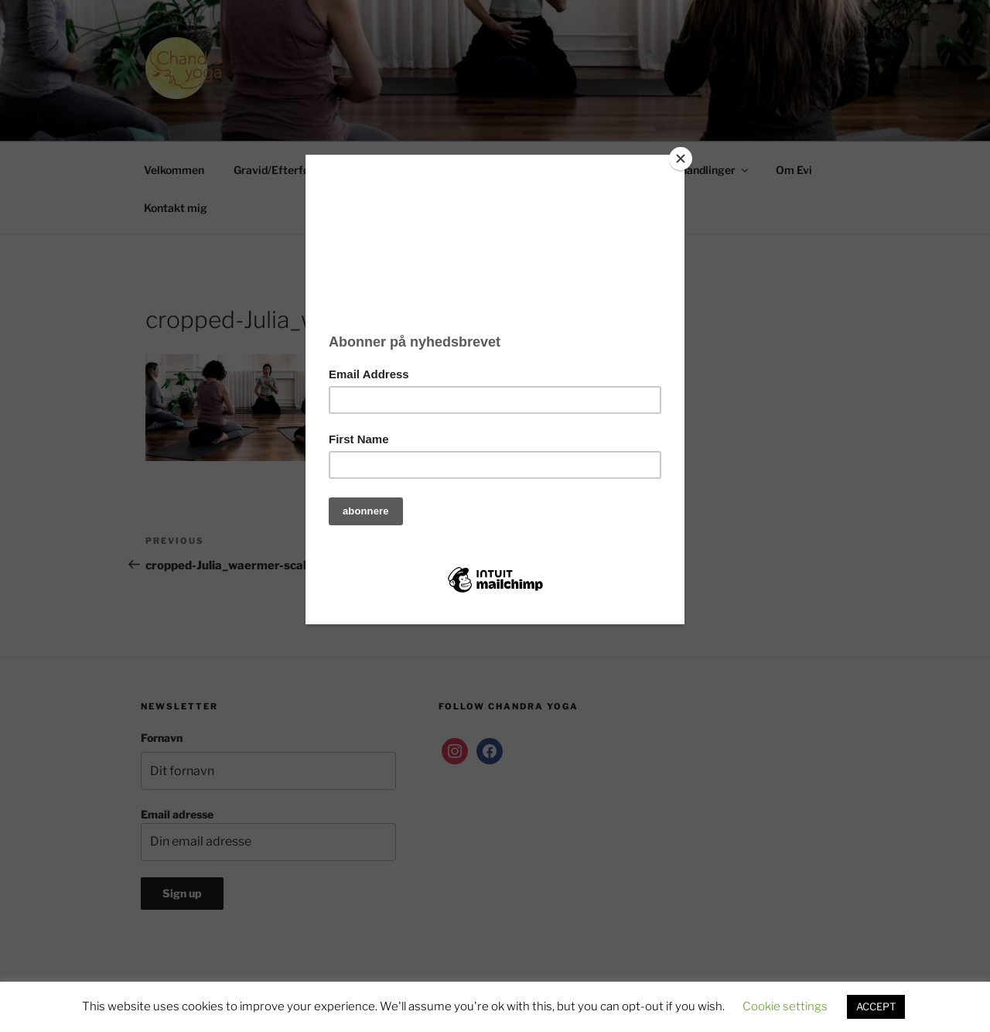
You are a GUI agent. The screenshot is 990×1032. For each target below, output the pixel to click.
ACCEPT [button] (876, 1006)
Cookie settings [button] (785, 1006)
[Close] (680, 158)
